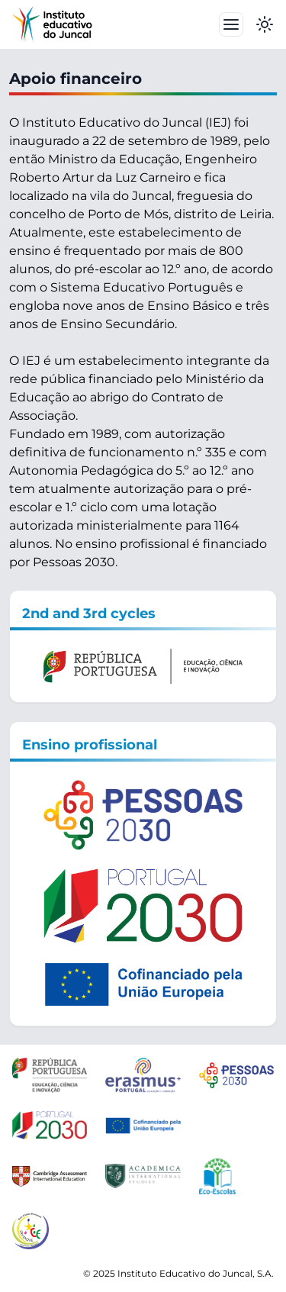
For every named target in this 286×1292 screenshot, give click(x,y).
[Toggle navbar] (231, 24)
